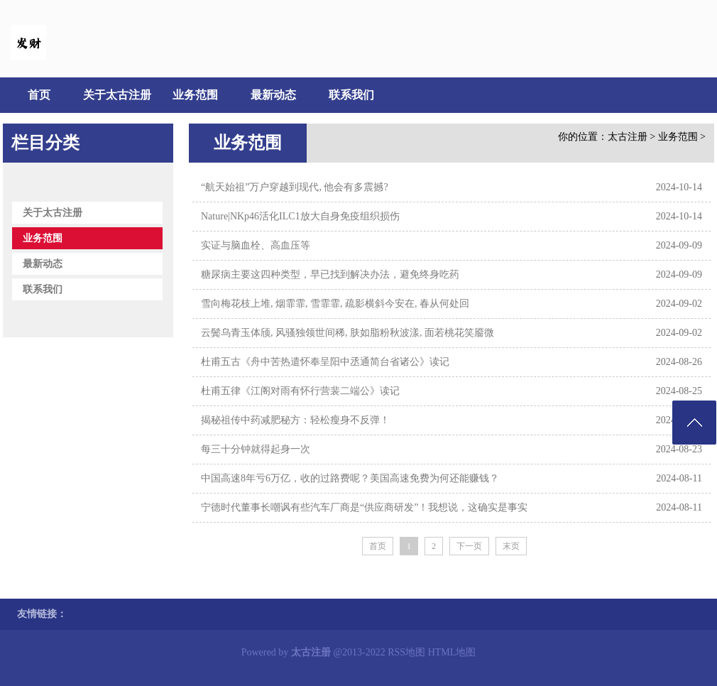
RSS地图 (406, 652)
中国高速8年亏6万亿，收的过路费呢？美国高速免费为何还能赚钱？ (350, 478)
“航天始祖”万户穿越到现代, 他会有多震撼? (294, 187)
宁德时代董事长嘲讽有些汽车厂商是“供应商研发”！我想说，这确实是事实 (364, 507)
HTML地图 (452, 652)
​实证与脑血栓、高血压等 (255, 245)
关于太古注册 (117, 95)
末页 (511, 546)
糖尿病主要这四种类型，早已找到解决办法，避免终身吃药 (330, 274)
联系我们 (351, 95)
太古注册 (627, 136)
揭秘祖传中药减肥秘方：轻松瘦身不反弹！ (295, 420)
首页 (39, 95)
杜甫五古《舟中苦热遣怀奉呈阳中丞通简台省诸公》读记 (325, 361)
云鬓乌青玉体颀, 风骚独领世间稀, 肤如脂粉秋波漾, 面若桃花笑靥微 (347, 332)
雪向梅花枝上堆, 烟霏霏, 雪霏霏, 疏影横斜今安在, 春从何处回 (335, 303)
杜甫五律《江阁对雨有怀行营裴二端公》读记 (300, 391)
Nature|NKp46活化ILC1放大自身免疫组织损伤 (300, 216)
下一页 (469, 546)
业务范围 (195, 95)
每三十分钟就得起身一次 (255, 449)
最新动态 (273, 95)
